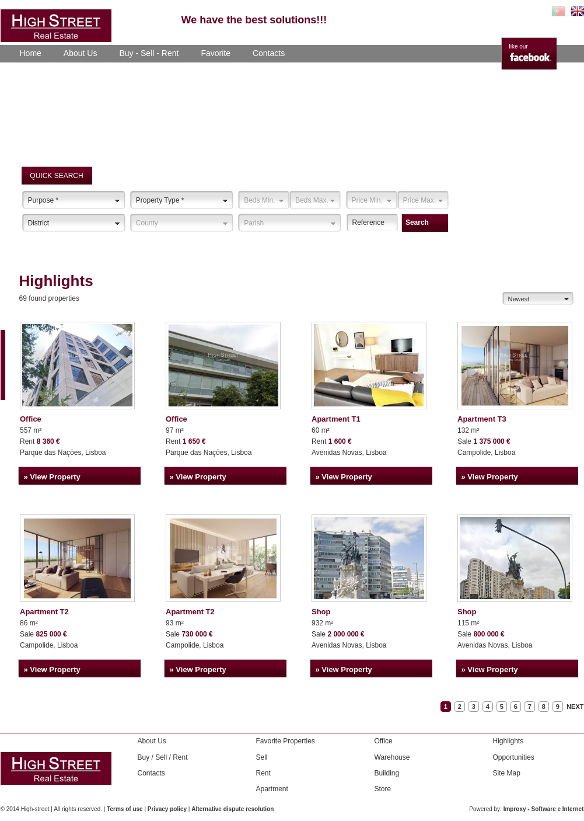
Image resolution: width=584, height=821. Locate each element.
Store (383, 789)
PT (558, 11)
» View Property (52, 476)
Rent (263, 773)
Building (387, 773)
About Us (80, 53)
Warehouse (392, 757)
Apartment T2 (44, 611)
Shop (321, 611)
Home (30, 53)
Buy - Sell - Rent (149, 53)
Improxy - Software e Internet (543, 809)
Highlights (508, 741)
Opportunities (513, 757)
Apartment (272, 789)
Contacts (269, 53)
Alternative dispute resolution (232, 809)
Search (417, 222)
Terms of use (125, 809)
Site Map (506, 773)
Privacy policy (167, 809)
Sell (262, 757)
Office (30, 419)
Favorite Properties (285, 741)
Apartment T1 (336, 419)
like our (518, 46)
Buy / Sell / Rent (163, 757)
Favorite (215, 53)
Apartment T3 (481, 419)
